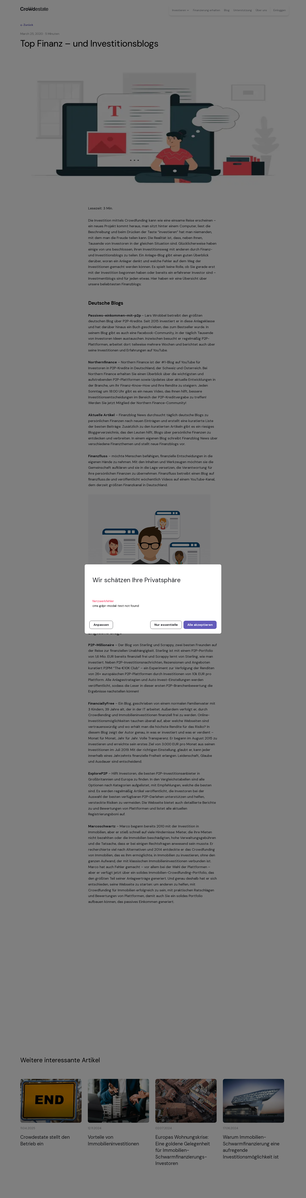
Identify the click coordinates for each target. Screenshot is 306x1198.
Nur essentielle (166, 625)
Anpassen (101, 625)
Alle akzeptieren (200, 625)
